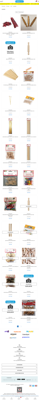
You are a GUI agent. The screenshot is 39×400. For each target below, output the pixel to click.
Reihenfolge (21, 12)
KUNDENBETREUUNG (19, 367)
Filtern (17, 12)
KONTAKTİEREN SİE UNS (19, 373)
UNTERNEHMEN (19, 364)
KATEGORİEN (19, 370)
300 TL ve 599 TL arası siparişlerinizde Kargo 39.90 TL (24, 3)
